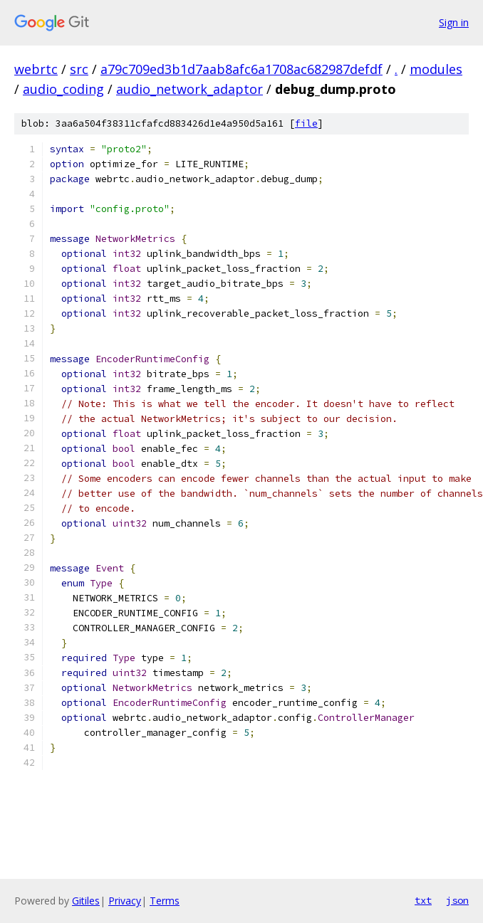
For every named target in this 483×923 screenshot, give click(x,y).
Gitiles (86, 900)
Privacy (124, 900)
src (79, 69)
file (306, 123)
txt (423, 900)
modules (436, 69)
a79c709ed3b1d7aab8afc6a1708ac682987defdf (241, 69)
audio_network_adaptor (189, 88)
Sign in (454, 22)
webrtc (36, 69)
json (457, 900)
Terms (165, 900)
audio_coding (63, 88)
